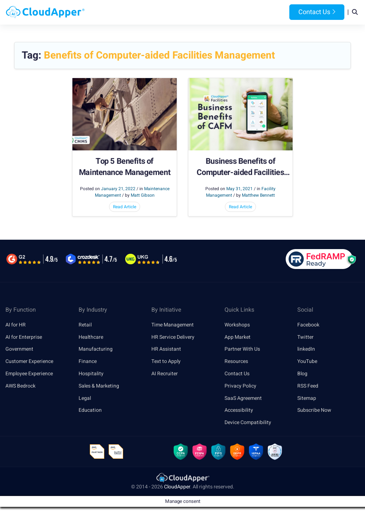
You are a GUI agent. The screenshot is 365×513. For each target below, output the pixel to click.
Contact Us (317, 12)
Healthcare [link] (91, 337)
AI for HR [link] (15, 325)
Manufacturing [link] (96, 349)
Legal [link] (85, 398)
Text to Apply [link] (166, 361)
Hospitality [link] (91, 373)
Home (109, 12)
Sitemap (306, 398)
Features (207, 12)
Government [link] (19, 349)
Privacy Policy (240, 386)
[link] (182, 477)
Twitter (305, 337)
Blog (267, 12)
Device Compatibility (248, 422)
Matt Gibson (143, 195)
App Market (238, 337)
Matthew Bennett (258, 195)
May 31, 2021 (239, 188)
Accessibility (239, 410)
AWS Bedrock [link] (20, 386)
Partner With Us (242, 349)
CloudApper (177, 487)
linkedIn (306, 349)
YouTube (307, 361)
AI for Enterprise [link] (23, 337)
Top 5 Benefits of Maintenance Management (124, 167)
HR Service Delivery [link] (172, 337)
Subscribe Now (314, 410)
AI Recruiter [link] (164, 373)
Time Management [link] (172, 325)
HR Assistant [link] (166, 349)
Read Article (124, 207)
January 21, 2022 (118, 188)
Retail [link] (85, 325)
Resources (239, 12)
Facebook (308, 325)
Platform (171, 12)
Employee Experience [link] (29, 373)
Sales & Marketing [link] (99, 386)
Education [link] (90, 410)
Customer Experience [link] (29, 361)
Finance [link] (88, 361)
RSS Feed (307, 386)
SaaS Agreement (243, 398)
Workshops (237, 325)
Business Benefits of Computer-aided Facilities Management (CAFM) (240, 167)
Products (136, 12)
